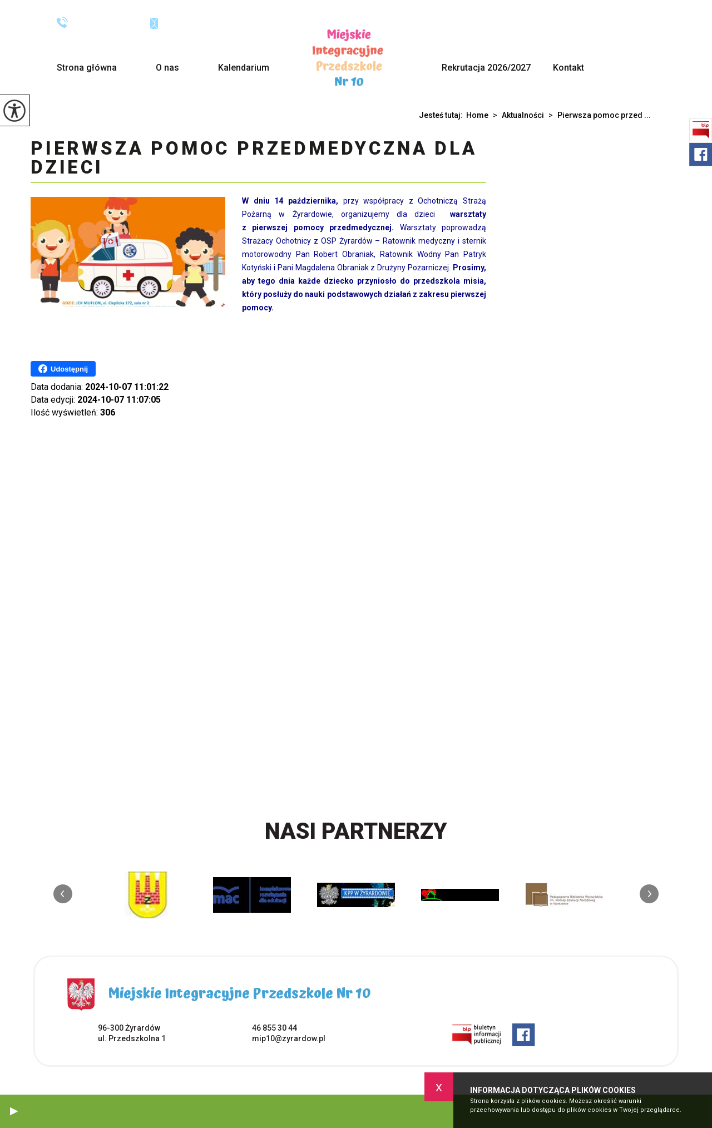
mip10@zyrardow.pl (196, 23)
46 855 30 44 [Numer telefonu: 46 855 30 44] (274, 1027)
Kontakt (568, 67)
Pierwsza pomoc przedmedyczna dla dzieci (254, 158)
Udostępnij (63, 368)
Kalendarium (243, 67)
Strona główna (87, 67)
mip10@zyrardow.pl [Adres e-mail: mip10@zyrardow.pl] (288, 1038)
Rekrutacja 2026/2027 (486, 67)
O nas (167, 67)
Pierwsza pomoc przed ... (597, 115)
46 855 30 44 (92, 22)
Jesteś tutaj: (442, 115)
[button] (14, 1111)
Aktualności (516, 115)
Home (477, 115)
